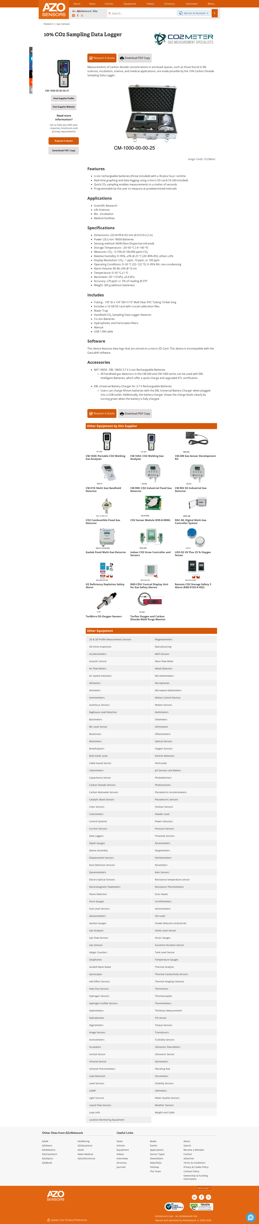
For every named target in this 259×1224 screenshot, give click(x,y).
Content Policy (191, 1171)
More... (211, 3)
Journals (121, 1167)
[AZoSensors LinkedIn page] (73, 15)
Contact (188, 1154)
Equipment (123, 1149)
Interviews (122, 1158)
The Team (155, 1171)
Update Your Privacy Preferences (67, 1219)
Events (153, 1145)
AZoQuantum (85, 1145)
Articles (121, 1145)
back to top (204, 1188)
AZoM (45, 1141)
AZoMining (84, 1141)
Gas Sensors (63, 23)
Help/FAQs (156, 1162)
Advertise (189, 1158)
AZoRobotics (49, 1149)
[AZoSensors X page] (82, 15)
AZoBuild (47, 1162)
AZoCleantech (49, 1154)
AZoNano (47, 1145)
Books (153, 1141)
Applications (157, 1149)
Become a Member (194, 1149)
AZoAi (81, 1149)
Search (187, 1145)
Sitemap (154, 1167)
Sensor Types (157, 1154)
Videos (120, 1154)
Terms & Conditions (194, 1162)
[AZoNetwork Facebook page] (77, 15)
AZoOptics (47, 1158)
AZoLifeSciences (86, 1158)
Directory (122, 1162)
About (187, 1141)
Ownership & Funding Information (196, 1177)
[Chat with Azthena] (251, 1217)
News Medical (85, 1154)
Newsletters (156, 1158)
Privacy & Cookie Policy (196, 1167)
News (120, 1141)
